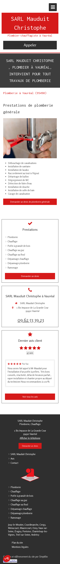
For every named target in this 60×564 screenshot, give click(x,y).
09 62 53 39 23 (31, 320)
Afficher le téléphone (30, 438)
